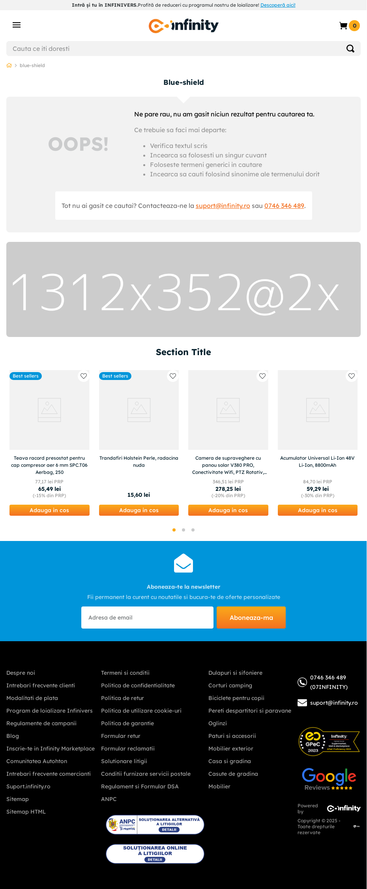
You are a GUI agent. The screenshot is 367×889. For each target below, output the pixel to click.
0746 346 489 (284, 206)
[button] (49, 510)
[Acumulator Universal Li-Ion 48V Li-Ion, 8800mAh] (318, 443)
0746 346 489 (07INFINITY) (323, 682)
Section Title (183, 351)
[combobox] (183, 48)
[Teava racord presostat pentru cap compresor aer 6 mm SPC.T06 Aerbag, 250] (49, 443)
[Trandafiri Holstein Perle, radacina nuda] (139, 443)
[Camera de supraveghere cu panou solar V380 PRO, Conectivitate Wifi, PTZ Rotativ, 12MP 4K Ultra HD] (228, 443)
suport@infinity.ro (223, 206)
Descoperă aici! (278, 5)
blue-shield (32, 65)
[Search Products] (350, 48)
